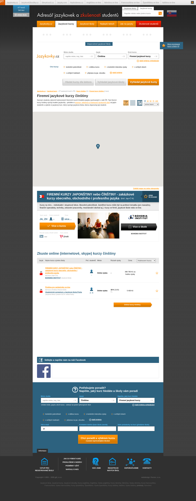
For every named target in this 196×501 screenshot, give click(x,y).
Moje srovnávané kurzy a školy (173, 45)
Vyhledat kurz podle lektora (78, 82)
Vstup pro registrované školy (44, 469)
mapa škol (126, 103)
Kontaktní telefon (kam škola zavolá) (93, 425)
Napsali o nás (72, 469)
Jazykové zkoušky (70, 483)
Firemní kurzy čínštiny (96, 91)
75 (153, 101)
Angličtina (93, 483)
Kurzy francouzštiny (148, 483)
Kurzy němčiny (116, 483)
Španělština (89, 485)
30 (148, 101)
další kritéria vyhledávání (149, 61)
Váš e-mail (45, 425)
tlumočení (147, 485)
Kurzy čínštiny (81, 91)
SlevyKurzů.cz (48, 2)
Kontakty (147, 468)
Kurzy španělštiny (77, 485)
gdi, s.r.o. (58, 477)
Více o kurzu (58, 226)
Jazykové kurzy (52, 91)
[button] (98, 146)
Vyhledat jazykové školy (111, 82)
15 (145, 101)
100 (156, 101)
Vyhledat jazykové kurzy (143, 82)
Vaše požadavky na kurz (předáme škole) (133, 425)
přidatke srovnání (153, 196)
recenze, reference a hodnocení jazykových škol (92, 103)
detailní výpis (133, 103)
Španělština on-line (151, 2)
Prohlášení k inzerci (72, 462)
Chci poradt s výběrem (98, 439)
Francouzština (50, 485)
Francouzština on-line (130, 2)
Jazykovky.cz (41, 91)
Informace (42, 451)
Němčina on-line (111, 2)
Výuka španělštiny (100, 485)
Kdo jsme (96, 468)
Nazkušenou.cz (76, 2)
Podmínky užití (72, 466)
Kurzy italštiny (113, 485)
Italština (122, 485)
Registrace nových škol (113, 469)
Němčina (125, 483)
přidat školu (22, 15)
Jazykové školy (130, 8)
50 (150, 101)
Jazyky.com (62, 2)
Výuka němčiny (134, 483)
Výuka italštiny (130, 485)
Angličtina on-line (93, 2)
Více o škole (140, 226)
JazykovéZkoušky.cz (29, 2)
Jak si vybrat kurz (72, 459)
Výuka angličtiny (104, 483)
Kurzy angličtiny (83, 483)
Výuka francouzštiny (63, 485)
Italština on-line (168, 2)
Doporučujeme (130, 468)
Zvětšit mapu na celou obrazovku (146, 188)
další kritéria (117, 73)
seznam (140, 103)
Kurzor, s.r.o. (156, 477)
